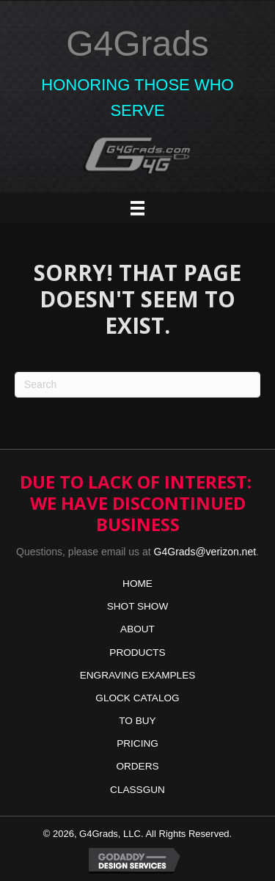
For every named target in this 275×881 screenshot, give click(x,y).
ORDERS (137, 766)
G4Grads (137, 43)
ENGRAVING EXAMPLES (138, 675)
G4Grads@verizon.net (205, 552)
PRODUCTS (137, 652)
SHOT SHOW (138, 606)
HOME (137, 583)
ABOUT (137, 629)
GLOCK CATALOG (137, 697)
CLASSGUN (137, 789)
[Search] (137, 385)
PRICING (137, 743)
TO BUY (137, 720)
